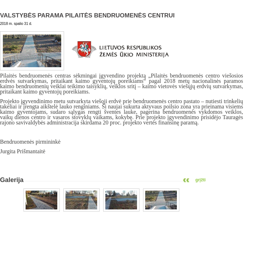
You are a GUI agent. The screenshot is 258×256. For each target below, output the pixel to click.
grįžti (200, 179)
